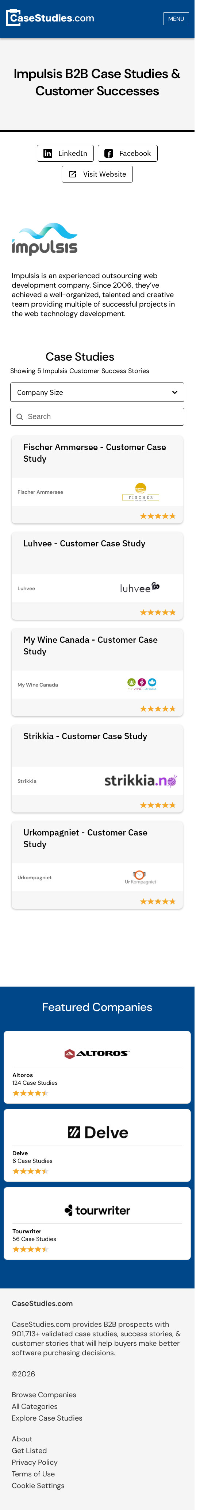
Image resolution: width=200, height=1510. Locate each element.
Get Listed (29, 1450)
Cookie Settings (38, 1485)
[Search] (103, 416)
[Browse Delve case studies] (97, 1145)
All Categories (35, 1406)
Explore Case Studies (47, 1418)
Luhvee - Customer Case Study (84, 543)
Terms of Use (33, 1474)
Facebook (127, 153)
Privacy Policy (35, 1462)
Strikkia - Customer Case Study (85, 736)
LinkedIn (65, 153)
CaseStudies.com (42, 1303)
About (22, 1439)
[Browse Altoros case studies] (97, 1067)
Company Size (97, 392)
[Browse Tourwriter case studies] (97, 1223)
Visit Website (97, 174)
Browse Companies (44, 1394)
